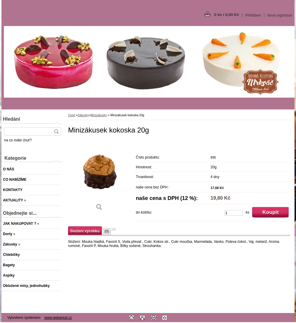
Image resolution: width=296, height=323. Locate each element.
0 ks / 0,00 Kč (226, 14)
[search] (56, 131)
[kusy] (233, 213)
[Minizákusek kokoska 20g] (99, 177)
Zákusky (83, 115)
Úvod (71, 115)
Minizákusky (99, 115)
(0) (106, 231)
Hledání (11, 119)
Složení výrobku (84, 231)
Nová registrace (279, 15)
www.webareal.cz (58, 318)
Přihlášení (253, 15)
